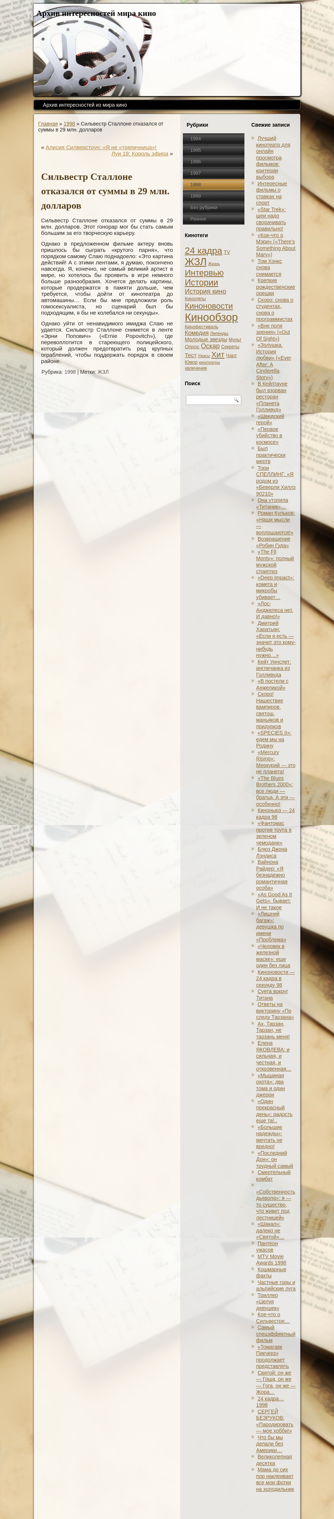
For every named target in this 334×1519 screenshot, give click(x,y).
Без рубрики (204, 207)
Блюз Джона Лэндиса (271, 852)
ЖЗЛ (103, 372)
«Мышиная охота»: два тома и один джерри (270, 1085)
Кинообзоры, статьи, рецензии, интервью (192, 1505)
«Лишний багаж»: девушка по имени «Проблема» (271, 926)
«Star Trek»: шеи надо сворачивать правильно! (271, 219)
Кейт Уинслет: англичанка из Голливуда (273, 668)
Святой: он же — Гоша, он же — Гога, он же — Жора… (276, 1382)
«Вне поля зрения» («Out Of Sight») (273, 332)
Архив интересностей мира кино (96, 13)
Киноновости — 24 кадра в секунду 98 (275, 978)
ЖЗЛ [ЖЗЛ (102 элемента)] (195, 261)
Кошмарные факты (271, 1272)
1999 (195, 196)
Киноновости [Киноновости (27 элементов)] (209, 306)
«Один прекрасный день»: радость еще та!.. (274, 1111)
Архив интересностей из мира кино (85, 105)
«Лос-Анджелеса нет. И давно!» (274, 610)
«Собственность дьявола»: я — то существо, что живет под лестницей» (275, 1205)
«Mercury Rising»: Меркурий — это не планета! (276, 762)
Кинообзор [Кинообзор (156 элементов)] (211, 317)
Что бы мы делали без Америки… (269, 1443)
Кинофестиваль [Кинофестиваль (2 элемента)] (201, 326)
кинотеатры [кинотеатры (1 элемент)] (209, 362)
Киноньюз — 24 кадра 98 (275, 813)
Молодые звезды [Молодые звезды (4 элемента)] (206, 339)
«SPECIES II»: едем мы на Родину (274, 739)
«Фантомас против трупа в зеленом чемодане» (274, 833)
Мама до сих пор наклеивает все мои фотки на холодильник (275, 1479)
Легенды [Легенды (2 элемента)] (219, 333)
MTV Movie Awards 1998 (271, 1259)
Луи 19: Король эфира (139, 153)
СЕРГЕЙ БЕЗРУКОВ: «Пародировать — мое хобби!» (274, 1421)
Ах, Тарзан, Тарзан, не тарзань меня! (273, 1030)
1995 (195, 150)
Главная (48, 124)
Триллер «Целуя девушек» (267, 1301)
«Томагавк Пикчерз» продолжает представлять (272, 1356)
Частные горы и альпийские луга (276, 1285)
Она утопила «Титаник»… (272, 503)
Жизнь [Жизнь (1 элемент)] (214, 263)
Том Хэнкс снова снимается (269, 267)
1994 (195, 138)
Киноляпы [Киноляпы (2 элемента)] (195, 298)
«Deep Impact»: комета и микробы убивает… (275, 587)
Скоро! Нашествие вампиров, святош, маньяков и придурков (269, 710)
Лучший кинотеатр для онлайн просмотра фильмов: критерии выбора (273, 157)
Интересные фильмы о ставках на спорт (271, 193)
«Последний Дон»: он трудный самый (274, 1159)
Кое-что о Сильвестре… (273, 1317)
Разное (198, 219)
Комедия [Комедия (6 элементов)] (197, 332)
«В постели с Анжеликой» (272, 684)
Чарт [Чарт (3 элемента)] (231, 355)
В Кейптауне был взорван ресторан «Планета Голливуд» (272, 397)
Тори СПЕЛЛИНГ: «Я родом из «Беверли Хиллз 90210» (276, 481)
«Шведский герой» (270, 419)
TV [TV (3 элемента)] (227, 252)
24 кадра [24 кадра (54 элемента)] (203, 251)
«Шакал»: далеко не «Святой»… (270, 1230)
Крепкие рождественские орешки (275, 286)
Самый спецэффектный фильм (276, 1333)
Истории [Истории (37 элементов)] (201, 282)
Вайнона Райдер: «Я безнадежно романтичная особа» (272, 875)
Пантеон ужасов (267, 1247)
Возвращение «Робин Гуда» (273, 542)
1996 (195, 161)
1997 (195, 173)
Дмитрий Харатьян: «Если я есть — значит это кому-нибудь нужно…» (276, 639)
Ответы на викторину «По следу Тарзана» (275, 1010)
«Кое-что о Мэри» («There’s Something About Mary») (276, 245)
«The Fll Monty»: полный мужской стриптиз (275, 561)
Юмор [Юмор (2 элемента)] (191, 362)
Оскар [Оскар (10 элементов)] (210, 346)
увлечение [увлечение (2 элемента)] (196, 368)
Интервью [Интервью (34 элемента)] (204, 272)
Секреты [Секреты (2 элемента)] (230, 346)
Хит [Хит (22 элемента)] (218, 354)
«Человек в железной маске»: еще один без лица (273, 956)
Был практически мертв (271, 454)
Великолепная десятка (274, 1460)
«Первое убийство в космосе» (269, 435)
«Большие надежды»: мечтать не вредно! (269, 1137)
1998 (69, 124)
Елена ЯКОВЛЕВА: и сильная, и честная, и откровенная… (273, 1056)
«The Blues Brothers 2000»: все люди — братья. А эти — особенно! (275, 791)
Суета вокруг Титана (272, 994)
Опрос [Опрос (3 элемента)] (192, 346)
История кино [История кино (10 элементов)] (205, 291)
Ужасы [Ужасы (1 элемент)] (204, 355)
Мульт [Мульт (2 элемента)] (235, 339)
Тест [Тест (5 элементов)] (190, 355)
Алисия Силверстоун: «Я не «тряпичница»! (101, 147)
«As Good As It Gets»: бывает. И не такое (274, 901)
